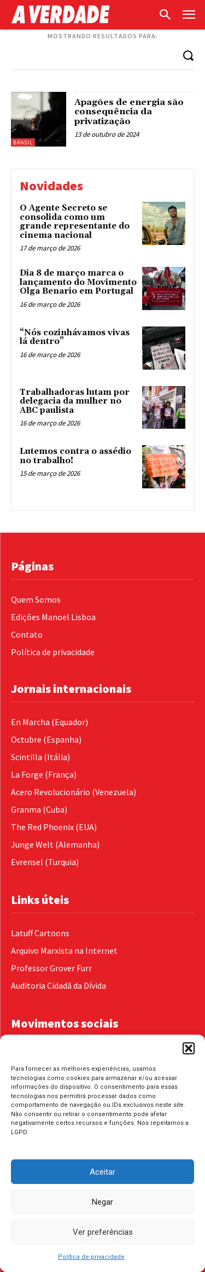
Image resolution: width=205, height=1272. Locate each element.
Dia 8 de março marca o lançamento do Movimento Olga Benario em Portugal (78, 282)
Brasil (23, 142)
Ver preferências (103, 1232)
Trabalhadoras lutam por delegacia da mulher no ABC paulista (75, 401)
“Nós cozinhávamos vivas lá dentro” (75, 337)
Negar (102, 1202)
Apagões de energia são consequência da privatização (129, 112)
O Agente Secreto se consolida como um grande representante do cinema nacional (75, 222)
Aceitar (102, 1172)
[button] (188, 1048)
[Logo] (81, 14)
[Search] (188, 55)
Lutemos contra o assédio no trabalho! (75, 456)
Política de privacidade (91, 1257)
